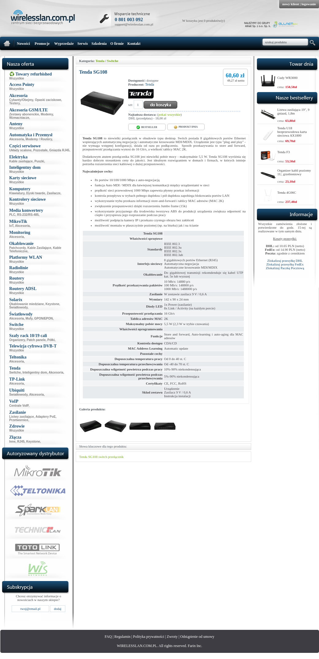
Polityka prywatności (148, 636)
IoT (11, 225)
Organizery (17, 340)
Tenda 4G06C (286, 192)
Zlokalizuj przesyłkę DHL (284, 260)
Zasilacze (53, 193)
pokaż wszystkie (169, 114)
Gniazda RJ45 (59, 150)
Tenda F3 (283, 152)
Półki (51, 340)
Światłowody (18, 307)
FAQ (108, 636)
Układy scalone (20, 150)
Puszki (39, 161)
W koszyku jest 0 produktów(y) (203, 20)
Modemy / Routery (38, 139)
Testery (14, 103)
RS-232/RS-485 (28, 214)
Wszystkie (16, 78)
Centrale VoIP (19, 405)
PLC (12, 214)
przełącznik (116, 457)
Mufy (29, 318)
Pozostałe (40, 150)
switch (102, 457)
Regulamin (122, 636)
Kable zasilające (21, 161)
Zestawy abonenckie (24, 114)
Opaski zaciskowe (48, 100)
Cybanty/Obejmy (21, 100)
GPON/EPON (43, 318)
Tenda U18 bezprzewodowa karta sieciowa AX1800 (292, 131)
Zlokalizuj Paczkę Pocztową (285, 268)
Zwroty (172, 636)
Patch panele (36, 340)
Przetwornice (18, 420)
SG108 (93, 457)
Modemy (47, 114)
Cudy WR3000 (287, 77)
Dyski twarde (35, 193)
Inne (12, 441)
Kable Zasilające (39, 248)
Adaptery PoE (46, 416)
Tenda (99, 61)
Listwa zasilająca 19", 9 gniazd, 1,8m (293, 111)
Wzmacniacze (19, 117)
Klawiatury (17, 193)
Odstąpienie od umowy (197, 636)
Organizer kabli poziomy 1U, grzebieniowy (294, 172)
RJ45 (21, 441)
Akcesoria (16, 139)
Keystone (52, 304)
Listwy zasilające (21, 416)
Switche (15, 372)
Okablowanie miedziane (26, 304)
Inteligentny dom (34, 372)
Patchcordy (17, 248)
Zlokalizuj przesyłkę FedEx (285, 264)
